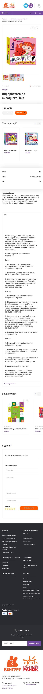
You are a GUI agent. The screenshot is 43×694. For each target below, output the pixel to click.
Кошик (39, 6)
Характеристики (21, 384)
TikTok (11, 688)
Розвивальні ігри (28, 538)
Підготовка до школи (8, 538)
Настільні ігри (27, 541)
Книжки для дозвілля (9, 535)
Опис (21, 215)
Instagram (13, 686)
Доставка (26, 584)
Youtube (4, 688)
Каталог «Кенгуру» (28, 596)
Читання (4, 544)
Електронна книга (7, 552)
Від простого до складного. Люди (31, 150)
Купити (21, 113)
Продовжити (29, 508)
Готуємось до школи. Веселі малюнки (16, 429)
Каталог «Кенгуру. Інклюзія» (31, 599)
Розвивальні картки (29, 544)
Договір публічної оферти (31, 590)
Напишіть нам (31, 684)
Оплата (25, 587)
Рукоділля (5, 565)
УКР (40, 13)
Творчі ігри (5, 568)
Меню (5, 13)
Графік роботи (27, 581)
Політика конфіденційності (31, 593)
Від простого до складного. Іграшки (10, 150)
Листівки (5, 562)
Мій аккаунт (35, 13)
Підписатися (34, 643)
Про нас (25, 579)
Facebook (5, 686)
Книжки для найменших (9, 541)
